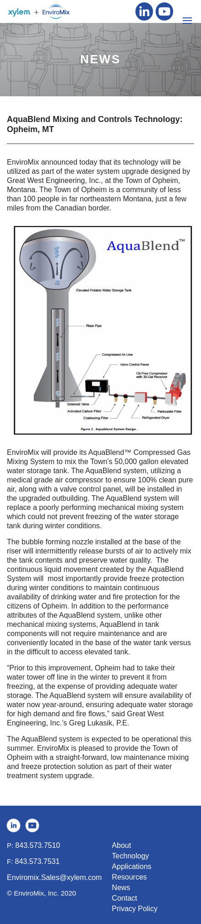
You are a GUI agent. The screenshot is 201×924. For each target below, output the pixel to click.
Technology (130, 856)
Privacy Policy (135, 909)
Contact (124, 898)
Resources (129, 877)
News (121, 887)
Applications (131, 866)
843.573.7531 (37, 861)
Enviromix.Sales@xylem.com (54, 877)
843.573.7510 (37, 845)
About (121, 845)
